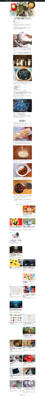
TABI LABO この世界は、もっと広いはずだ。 (22, 204)
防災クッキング (26, 202)
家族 (22, 202)
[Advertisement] (22, 407)
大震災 (23, 202)
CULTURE (10, 301)
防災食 (19, 202)
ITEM (10, 232)
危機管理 (28, 202)
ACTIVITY (24, 273)
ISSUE (10, 246)
